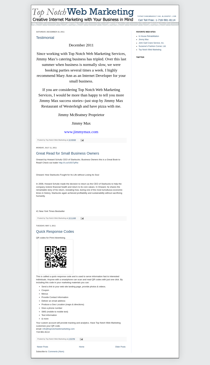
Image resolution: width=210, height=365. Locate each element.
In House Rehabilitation (149, 36)
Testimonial (45, 38)
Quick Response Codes (55, 231)
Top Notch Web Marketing (150, 50)
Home (81, 347)
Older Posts (120, 347)
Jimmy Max (144, 39)
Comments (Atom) (56, 351)
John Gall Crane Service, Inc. (151, 43)
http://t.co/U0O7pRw (68, 162)
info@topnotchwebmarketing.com (58, 329)
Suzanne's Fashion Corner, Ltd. (152, 46)
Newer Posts (42, 347)
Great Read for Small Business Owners (67, 153)
